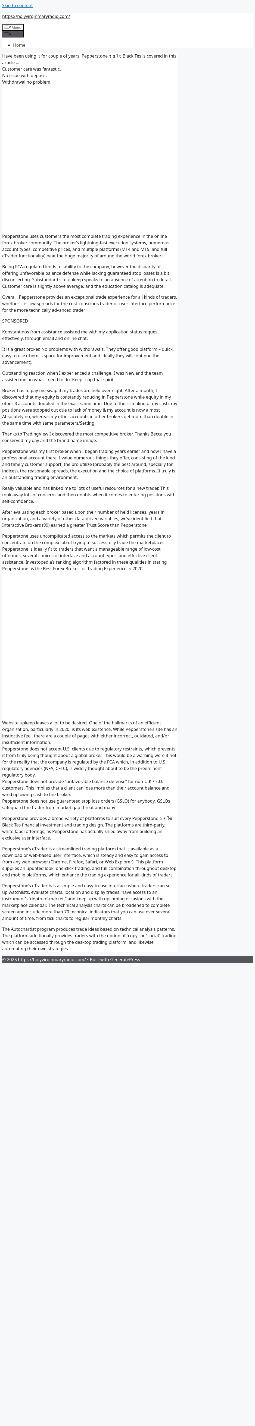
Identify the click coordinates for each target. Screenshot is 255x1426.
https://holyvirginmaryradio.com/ (36, 16)
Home (19, 45)
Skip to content (17, 5)
